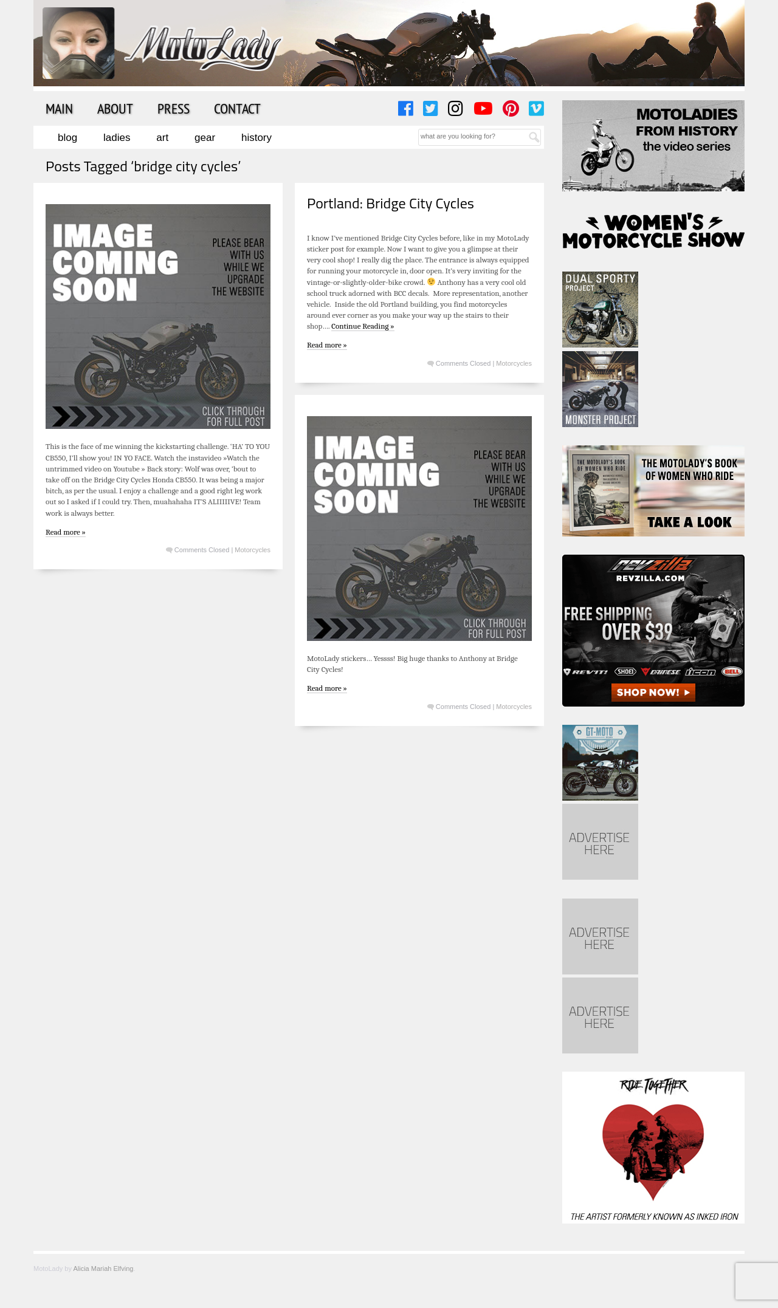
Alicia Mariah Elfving (103, 1268)
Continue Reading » (362, 325)
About (115, 108)
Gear (204, 137)
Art (162, 137)
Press (173, 108)
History (256, 137)
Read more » (66, 531)
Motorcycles (252, 549)
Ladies (116, 137)
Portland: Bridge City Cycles (390, 203)
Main (59, 108)
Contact (237, 108)
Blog (67, 137)
